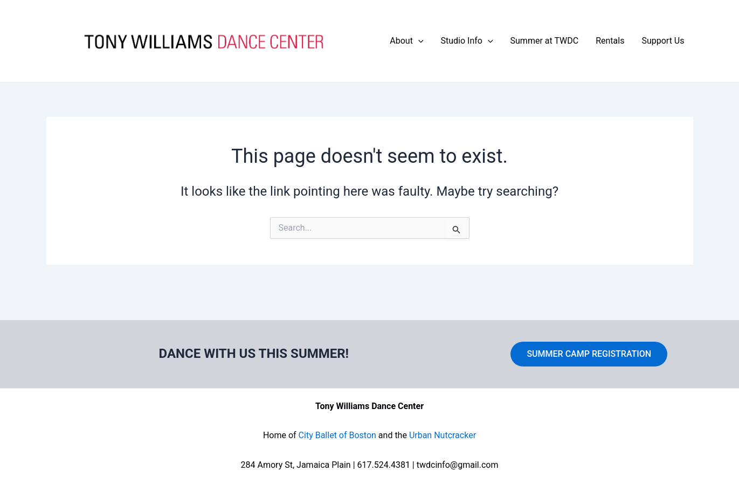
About (406, 41)
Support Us (662, 41)
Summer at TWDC (544, 41)
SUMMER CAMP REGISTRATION (589, 354)
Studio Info (467, 41)
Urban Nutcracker (442, 435)
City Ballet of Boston (337, 435)
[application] (418, 41)
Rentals (610, 41)
